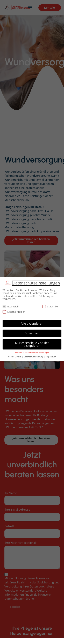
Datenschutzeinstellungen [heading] (36, 283)
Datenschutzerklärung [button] (34, 357)
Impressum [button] (51, 357)
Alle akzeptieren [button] (32, 323)
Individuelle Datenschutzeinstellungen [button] (32, 353)
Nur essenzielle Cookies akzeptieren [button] (32, 344)
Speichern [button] (32, 333)
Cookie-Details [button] (15, 357)
